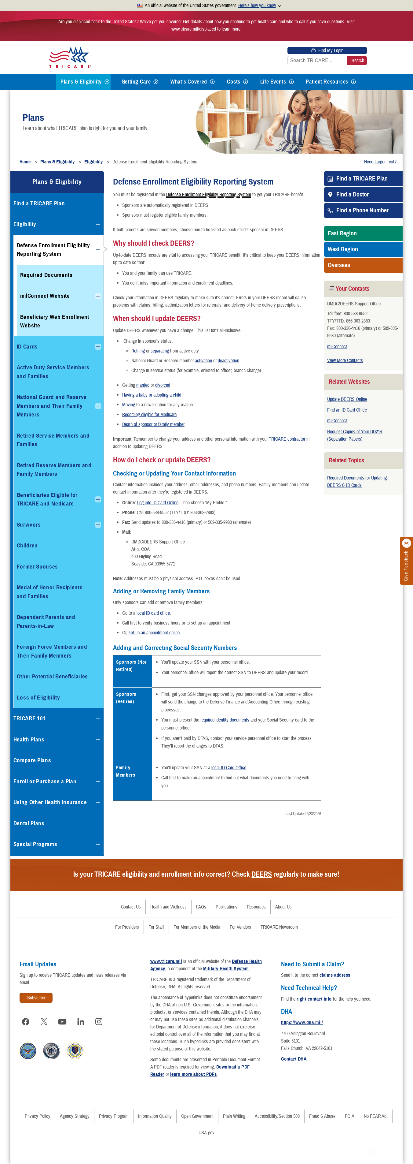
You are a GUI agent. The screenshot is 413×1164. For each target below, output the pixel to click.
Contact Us (131, 907)
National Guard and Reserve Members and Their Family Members (52, 406)
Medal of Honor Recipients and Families (50, 592)
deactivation (228, 361)
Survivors (29, 524)
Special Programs (35, 844)
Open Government (197, 1116)
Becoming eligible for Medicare (149, 415)
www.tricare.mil (166, 961)
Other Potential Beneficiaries (52, 676)
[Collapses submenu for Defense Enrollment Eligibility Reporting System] (98, 250)
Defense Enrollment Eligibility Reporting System (208, 194)
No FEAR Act (376, 1116)
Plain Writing (234, 1116)
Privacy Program (114, 1116)
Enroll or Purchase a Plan (45, 781)
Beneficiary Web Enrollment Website (54, 321)
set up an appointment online (154, 633)
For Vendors (240, 927)
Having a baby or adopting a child (151, 395)
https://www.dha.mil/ (302, 1023)
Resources (256, 907)
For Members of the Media (197, 927)
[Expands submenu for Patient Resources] (353, 82)
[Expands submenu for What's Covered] (212, 82)
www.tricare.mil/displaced (193, 29)
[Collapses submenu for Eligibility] (98, 225)
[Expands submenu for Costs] (245, 82)
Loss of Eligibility (38, 697)
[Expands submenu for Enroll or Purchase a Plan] (98, 781)
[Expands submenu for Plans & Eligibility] (107, 82)
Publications (226, 907)
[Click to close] (406, 543)
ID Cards (27, 346)
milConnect (337, 347)
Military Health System (226, 969)
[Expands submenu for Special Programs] (98, 844)
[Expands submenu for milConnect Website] (98, 296)
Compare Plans (32, 760)
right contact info (314, 999)
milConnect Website (45, 295)
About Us (283, 907)
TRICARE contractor (287, 439)
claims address (335, 975)
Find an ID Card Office (347, 410)
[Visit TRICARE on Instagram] (99, 1022)
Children (27, 545)
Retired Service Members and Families (53, 440)
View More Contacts (345, 360)
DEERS (261, 874)
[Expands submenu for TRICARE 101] (98, 719)
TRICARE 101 (29, 718)
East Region (342, 233)
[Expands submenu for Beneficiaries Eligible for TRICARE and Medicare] (98, 499)
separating (160, 351)
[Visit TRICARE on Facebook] (26, 1022)
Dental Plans (29, 823)
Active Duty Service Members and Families (53, 372)
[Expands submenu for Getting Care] (155, 82)
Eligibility (24, 224)
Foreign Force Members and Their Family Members (52, 651)
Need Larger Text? (380, 162)
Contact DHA (293, 1059)
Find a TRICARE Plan (362, 179)
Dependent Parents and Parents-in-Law (46, 621)
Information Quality (155, 1116)
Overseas (339, 265)
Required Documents (46, 274)
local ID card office (153, 613)
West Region (343, 249)
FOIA (349, 1116)
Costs (233, 81)
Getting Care (136, 81)
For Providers (127, 927)
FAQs (201, 907)
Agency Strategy (75, 1116)
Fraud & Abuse (322, 1116)
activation (203, 361)
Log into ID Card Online (157, 503)
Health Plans (29, 739)
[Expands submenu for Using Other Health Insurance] (98, 803)
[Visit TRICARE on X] (44, 1022)
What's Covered (188, 81)
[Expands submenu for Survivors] (98, 525)
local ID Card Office (228, 768)
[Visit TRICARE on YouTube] (62, 1022)
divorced (162, 385)
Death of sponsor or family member (153, 424)
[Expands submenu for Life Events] (291, 82)
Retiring (138, 351)
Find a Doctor (352, 195)
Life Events (273, 81)
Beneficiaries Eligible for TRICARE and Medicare (47, 499)
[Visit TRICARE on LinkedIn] (81, 1022)
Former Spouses (37, 566)
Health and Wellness (168, 907)
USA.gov (206, 1133)
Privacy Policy (37, 1116)
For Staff (156, 927)
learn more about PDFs (193, 1074)
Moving (128, 405)
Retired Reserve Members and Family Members (54, 470)
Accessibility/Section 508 (277, 1116)
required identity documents (224, 720)
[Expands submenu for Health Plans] (98, 740)
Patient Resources (327, 81)
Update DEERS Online (347, 399)
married (142, 385)
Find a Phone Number (362, 210)
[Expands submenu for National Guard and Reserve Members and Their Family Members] (98, 406)
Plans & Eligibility (81, 81)
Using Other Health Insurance (50, 802)
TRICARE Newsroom (279, 927)
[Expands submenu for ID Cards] (98, 347)
